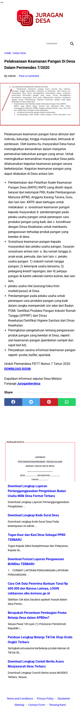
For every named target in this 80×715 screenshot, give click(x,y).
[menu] (6, 43)
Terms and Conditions (20, 698)
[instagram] (54, 33)
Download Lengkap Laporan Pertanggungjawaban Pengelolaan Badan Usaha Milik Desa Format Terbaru (37, 491)
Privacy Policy (45, 698)
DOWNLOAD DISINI (17, 369)
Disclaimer (64, 698)
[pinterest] (49, 402)
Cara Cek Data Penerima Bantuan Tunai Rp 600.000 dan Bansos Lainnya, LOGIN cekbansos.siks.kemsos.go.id (38, 588)
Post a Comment (29, 76)
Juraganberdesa (28, 383)
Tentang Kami (57, 704)
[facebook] (26, 33)
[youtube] (44, 33)
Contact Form (36, 704)
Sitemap (19, 704)
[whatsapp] (67, 402)
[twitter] (35, 33)
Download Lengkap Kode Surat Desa (33, 515)
